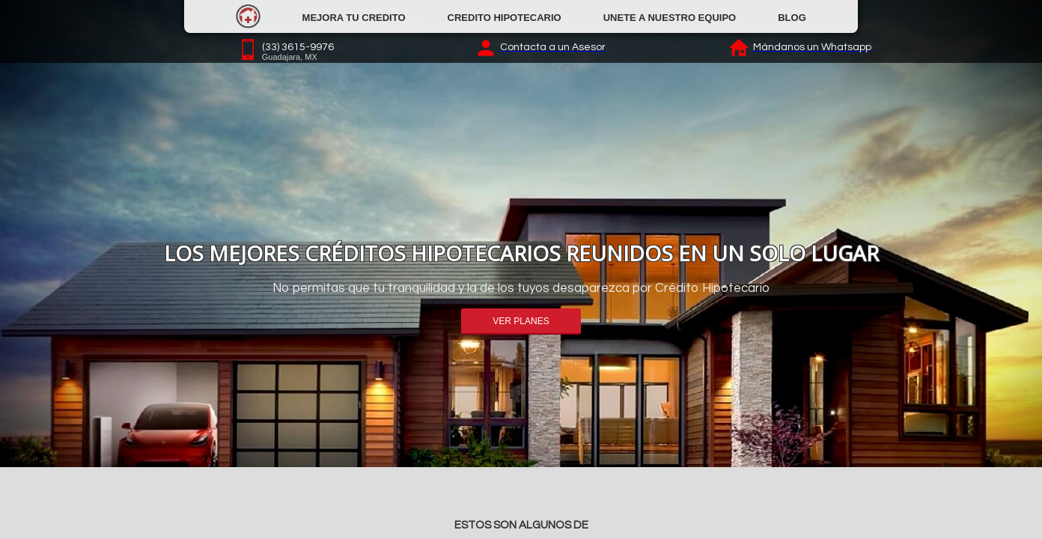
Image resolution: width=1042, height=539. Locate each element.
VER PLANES (521, 321)
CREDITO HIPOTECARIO (504, 17)
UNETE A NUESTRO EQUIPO (669, 17)
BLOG (792, 17)
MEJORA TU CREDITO (354, 17)
